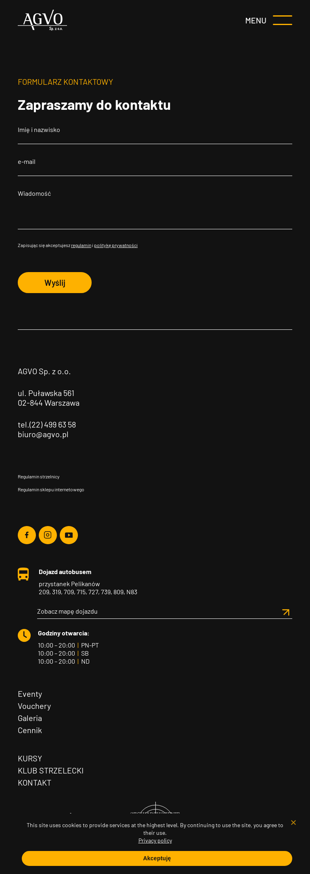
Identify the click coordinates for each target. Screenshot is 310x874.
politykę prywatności (116, 245)
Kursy (30, 758)
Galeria (30, 718)
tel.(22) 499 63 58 (47, 424)
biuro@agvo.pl (43, 434)
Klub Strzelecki (51, 770)
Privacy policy (155, 840)
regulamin (81, 245)
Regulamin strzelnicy (39, 476)
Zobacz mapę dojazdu (164, 611)
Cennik (30, 730)
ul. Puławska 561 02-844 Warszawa (49, 397)
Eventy (30, 693)
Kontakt (34, 782)
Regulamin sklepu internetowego (51, 489)
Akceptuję (157, 858)
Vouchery (34, 706)
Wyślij (54, 282)
